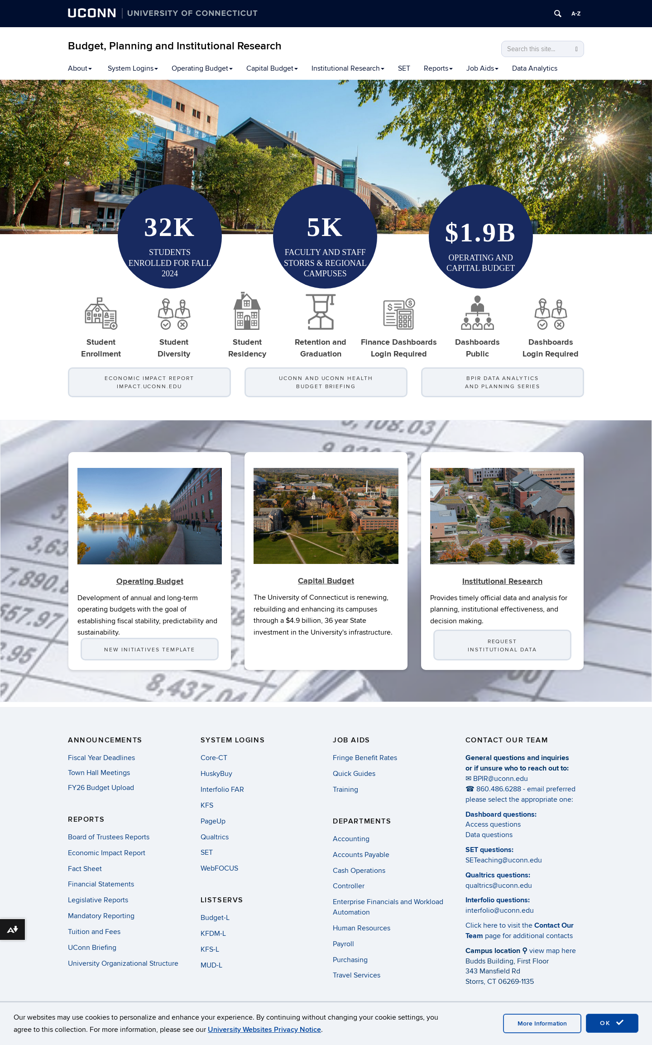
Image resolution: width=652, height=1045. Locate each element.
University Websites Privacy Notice (264, 1029)
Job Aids (482, 68)
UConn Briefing (92, 947)
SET (404, 68)
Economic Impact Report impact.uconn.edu (149, 382)
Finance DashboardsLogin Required (399, 325)
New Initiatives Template (149, 654)
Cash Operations (359, 870)
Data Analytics (534, 68)
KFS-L (210, 949)
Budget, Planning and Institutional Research (175, 46)
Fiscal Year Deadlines (101, 757)
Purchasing (350, 959)
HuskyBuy (216, 773)
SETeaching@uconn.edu (503, 860)
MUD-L (211, 965)
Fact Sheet (85, 868)
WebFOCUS (219, 868)
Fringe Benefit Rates (365, 757)
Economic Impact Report (106, 852)
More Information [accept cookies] (542, 1023)
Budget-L (215, 917)
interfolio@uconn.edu (499, 910)
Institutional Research (348, 68)
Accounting (351, 838)
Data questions (489, 834)
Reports (438, 68)
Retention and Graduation (320, 325)
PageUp (213, 821)
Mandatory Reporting (101, 915)
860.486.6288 (498, 789)
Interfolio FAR (222, 789)
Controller (348, 886)
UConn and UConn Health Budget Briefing (326, 382)
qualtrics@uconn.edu (498, 885)
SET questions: (489, 849)
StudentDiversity (174, 325)
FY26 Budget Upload (101, 787)
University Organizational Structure (123, 963)
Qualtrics (215, 837)
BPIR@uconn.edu (500, 778)
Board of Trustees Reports (108, 837)
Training (345, 789)
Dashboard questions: (501, 814)
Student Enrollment (101, 325)
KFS (207, 805)
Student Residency (247, 325)
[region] (326, 157)
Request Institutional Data (502, 650)
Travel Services (356, 975)
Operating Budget (202, 68)
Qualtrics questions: (497, 875)
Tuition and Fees (94, 931)
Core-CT (214, 757)
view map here (552, 950)
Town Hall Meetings (99, 772)
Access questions (493, 824)
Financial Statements (101, 884)
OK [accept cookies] (612, 1023)
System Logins (133, 68)
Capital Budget (272, 68)
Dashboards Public (477, 325)
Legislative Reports (98, 900)
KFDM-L (213, 933)
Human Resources (361, 928)
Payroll (343, 944)
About (80, 68)
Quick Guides (354, 773)
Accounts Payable (361, 854)
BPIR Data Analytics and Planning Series (502, 382)
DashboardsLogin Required (551, 325)
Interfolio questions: (497, 900)
